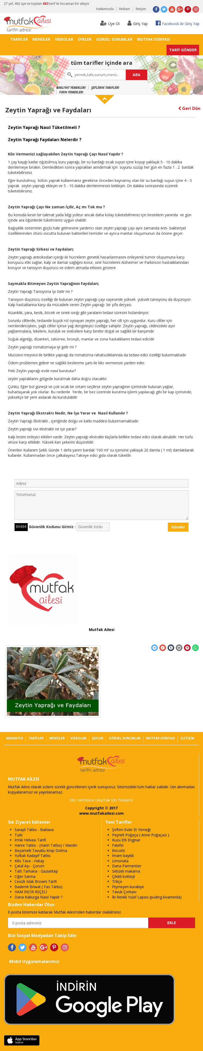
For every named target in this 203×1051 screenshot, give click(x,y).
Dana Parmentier (126, 865)
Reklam (124, 9)
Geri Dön (189, 108)
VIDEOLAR (64, 39)
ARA (136, 74)
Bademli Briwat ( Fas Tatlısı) (38, 886)
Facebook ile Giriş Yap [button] (178, 23)
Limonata (120, 860)
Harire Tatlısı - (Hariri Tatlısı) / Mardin (46, 845)
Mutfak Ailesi (101, 629)
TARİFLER (19, 39)
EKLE (171, 922)
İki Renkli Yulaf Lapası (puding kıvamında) (147, 897)
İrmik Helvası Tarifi (30, 839)
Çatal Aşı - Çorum (29, 865)
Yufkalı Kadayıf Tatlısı (32, 855)
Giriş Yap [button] (137, 23)
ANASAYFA (14, 738)
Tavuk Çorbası (124, 891)
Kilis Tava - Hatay (29, 860)
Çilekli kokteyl (123, 876)
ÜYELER (84, 39)
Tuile (19, 834)
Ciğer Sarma (25, 876)
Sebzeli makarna (126, 871)
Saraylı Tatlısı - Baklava (34, 829)
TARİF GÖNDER (183, 49)
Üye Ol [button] (109, 23)
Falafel (117, 845)
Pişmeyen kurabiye (128, 886)
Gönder (178, 526)
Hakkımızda (105, 9)
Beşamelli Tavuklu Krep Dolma (41, 850)
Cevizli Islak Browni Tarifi (36, 881)
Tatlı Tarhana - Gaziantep (36, 871)
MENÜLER (41, 39)
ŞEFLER (97, 738)
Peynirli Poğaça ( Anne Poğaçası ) (140, 834)
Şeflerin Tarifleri (105, 87)
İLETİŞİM (187, 738)
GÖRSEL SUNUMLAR (114, 39)
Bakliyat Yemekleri (71, 87)
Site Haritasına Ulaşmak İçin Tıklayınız (101, 800)
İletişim (141, 9)
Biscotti (118, 850)
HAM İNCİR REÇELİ (31, 891)
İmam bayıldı (123, 855)
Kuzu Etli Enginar (126, 839)
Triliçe (117, 881)
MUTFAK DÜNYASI (153, 39)
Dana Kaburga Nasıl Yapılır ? (38, 897)
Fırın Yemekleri (71, 92)
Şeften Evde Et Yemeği (131, 829)
